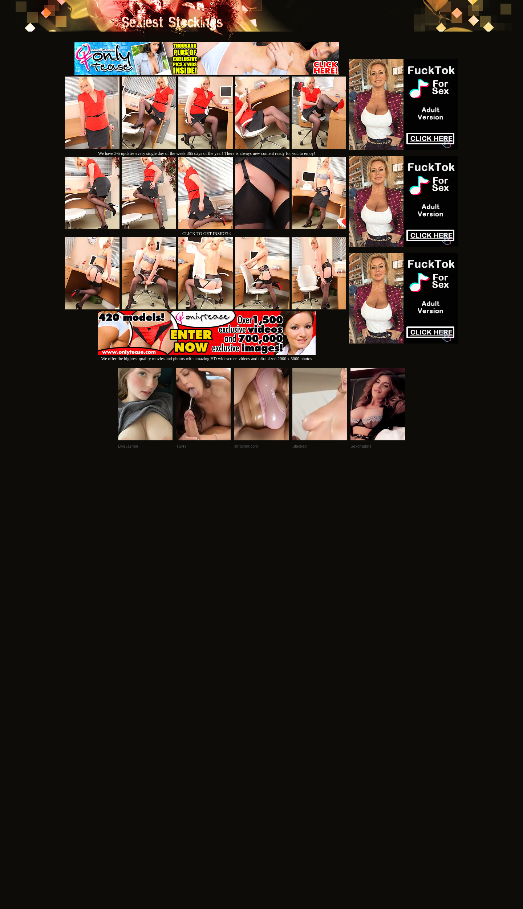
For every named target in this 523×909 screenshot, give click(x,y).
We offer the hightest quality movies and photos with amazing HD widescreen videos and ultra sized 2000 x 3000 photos (207, 356)
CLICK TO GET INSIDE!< (206, 233)
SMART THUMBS (274, 810)
